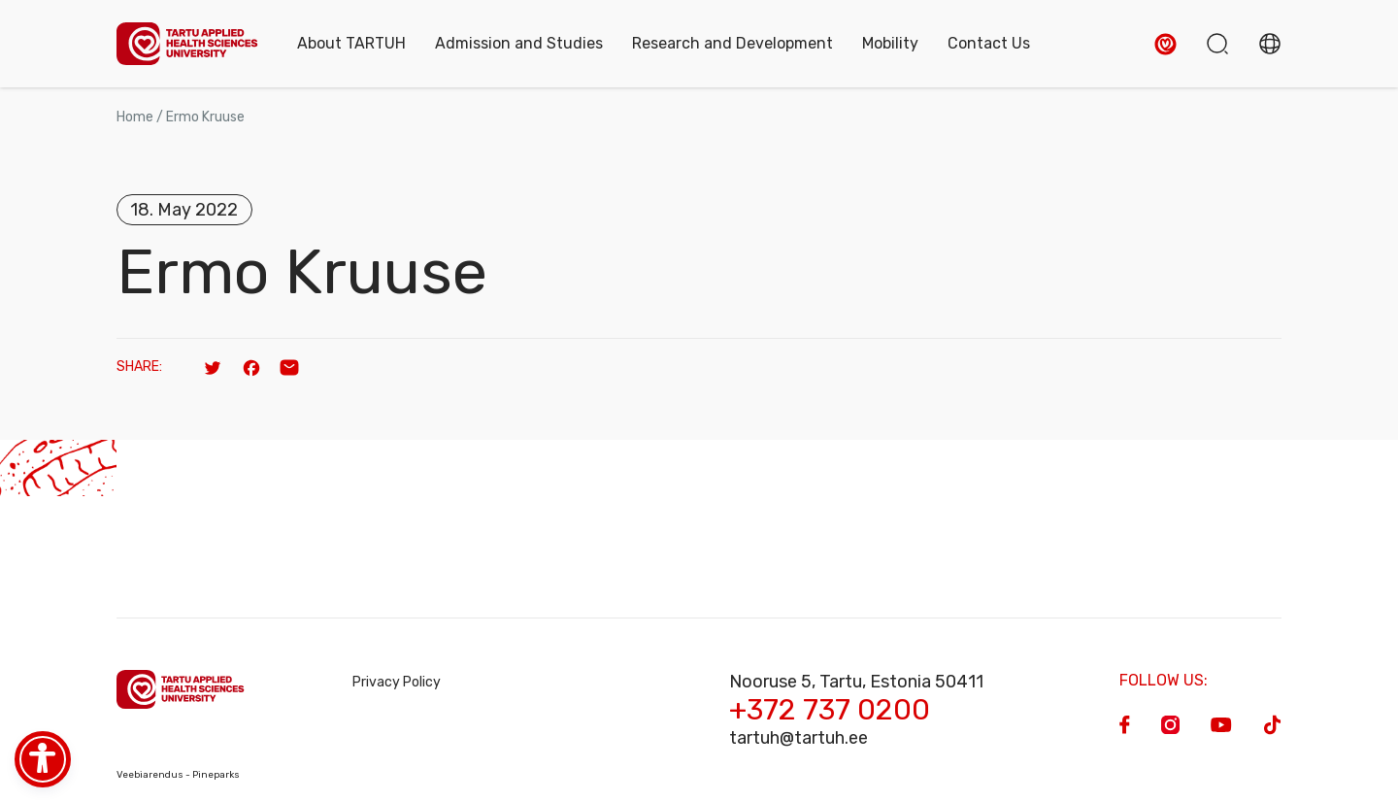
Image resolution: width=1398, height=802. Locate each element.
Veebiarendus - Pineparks (178, 775)
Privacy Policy (396, 682)
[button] (1165, 44)
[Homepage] (187, 44)
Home (134, 117)
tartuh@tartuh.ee (798, 738)
